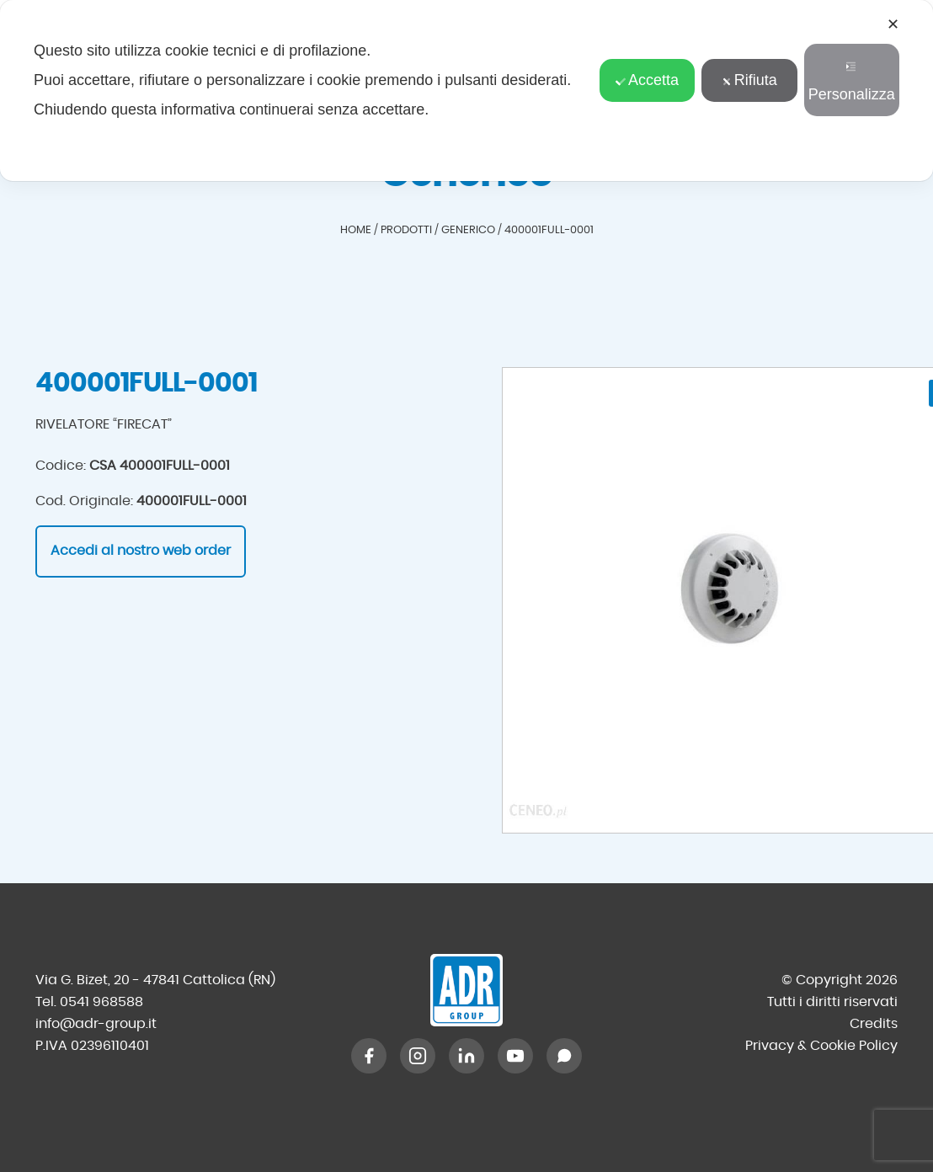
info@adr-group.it (96, 1024)
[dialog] (466, 90)
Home (355, 230)
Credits (874, 1024)
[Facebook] (369, 1055)
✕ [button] (893, 24)
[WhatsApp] (564, 1055)
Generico (468, 230)
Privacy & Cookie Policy (821, 1045)
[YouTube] (515, 1055)
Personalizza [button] (851, 82)
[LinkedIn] (466, 1055)
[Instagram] (417, 1055)
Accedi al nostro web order (141, 550)
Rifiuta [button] (749, 80)
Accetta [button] (647, 80)
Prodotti (406, 230)
